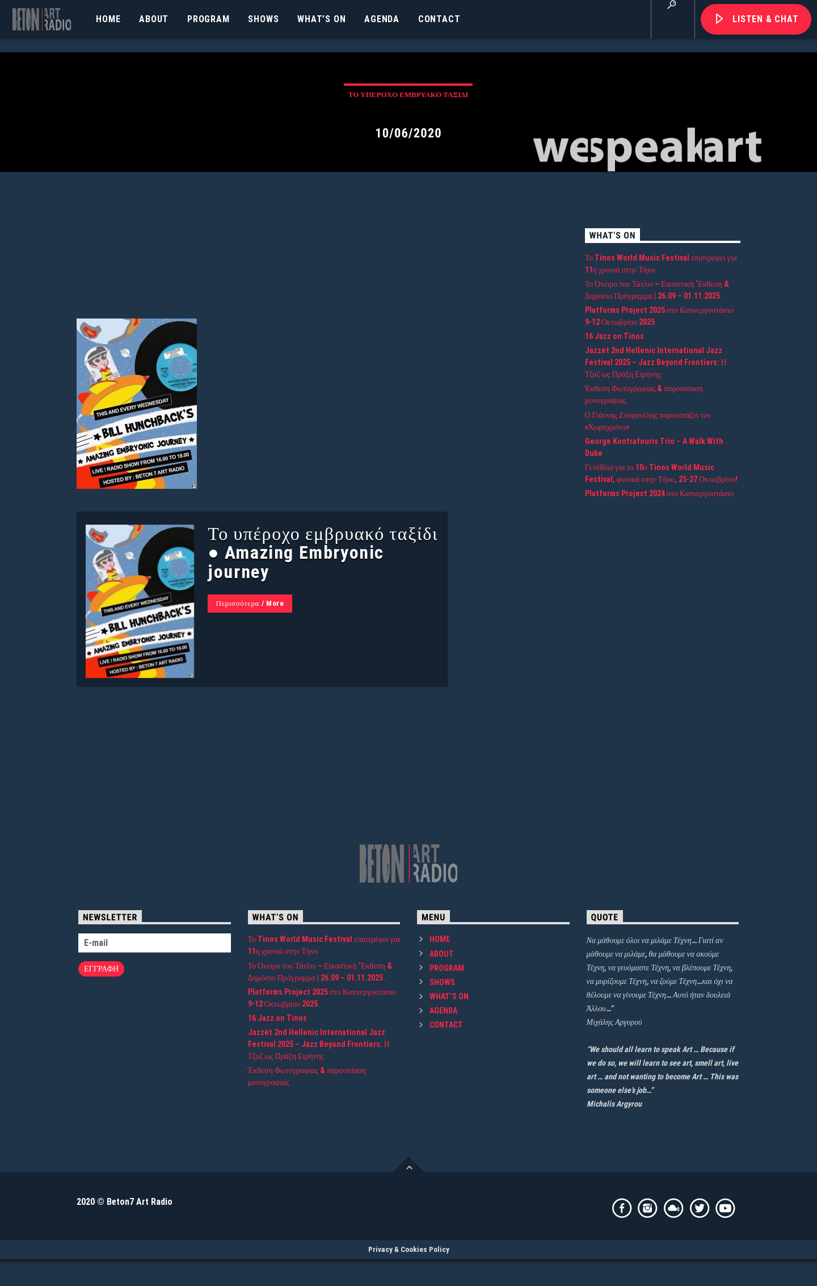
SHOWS (263, 19)
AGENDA (381, 19)
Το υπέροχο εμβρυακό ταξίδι (408, 138)
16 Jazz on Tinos (614, 437)
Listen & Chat (765, 19)
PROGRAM (208, 19)
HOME (108, 19)
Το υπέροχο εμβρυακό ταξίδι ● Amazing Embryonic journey (323, 654)
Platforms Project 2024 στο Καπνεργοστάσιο (659, 595)
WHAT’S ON (321, 19)
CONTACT (439, 19)
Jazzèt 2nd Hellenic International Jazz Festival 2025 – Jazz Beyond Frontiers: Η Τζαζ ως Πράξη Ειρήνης (656, 463)
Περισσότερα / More (250, 705)
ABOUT (154, 19)
